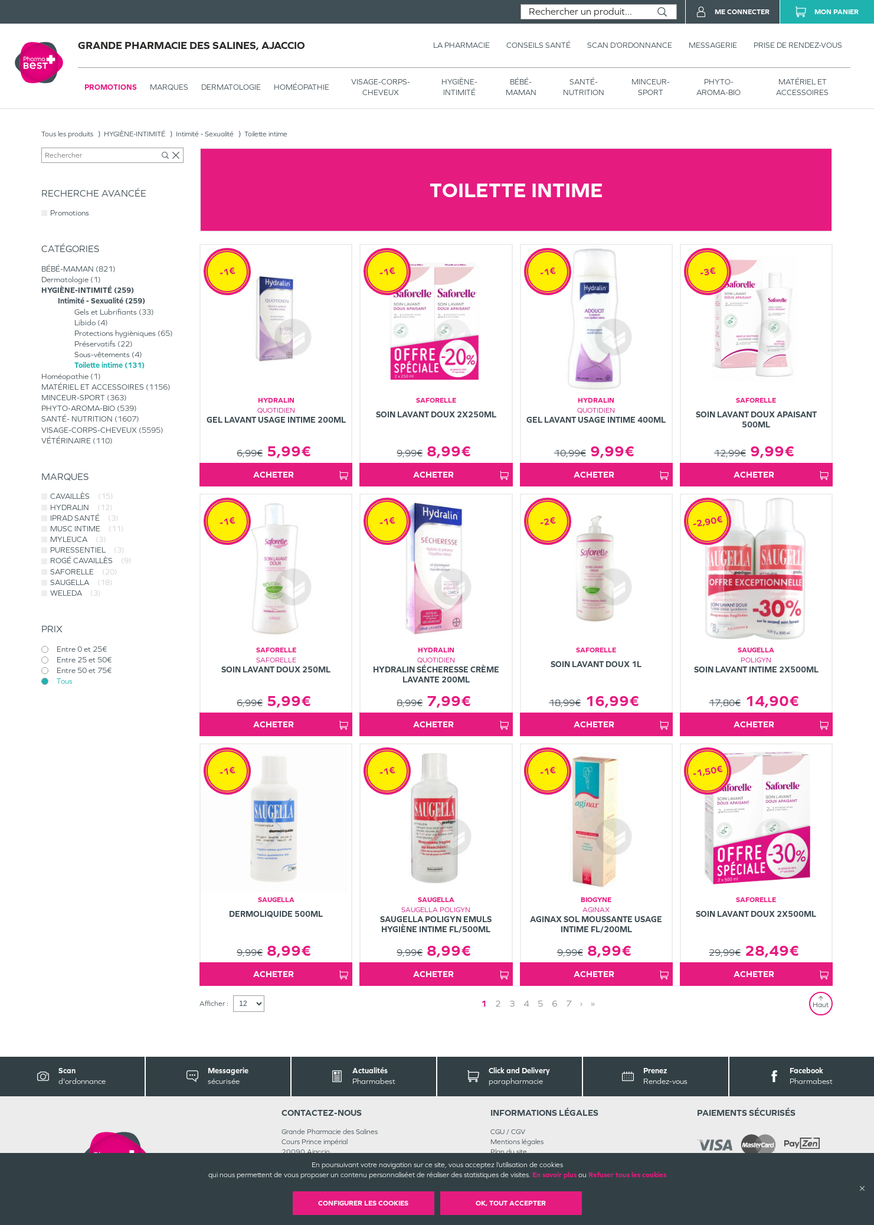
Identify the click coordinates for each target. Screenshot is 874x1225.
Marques (169, 87)
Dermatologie (231, 87)
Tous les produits (67, 134)
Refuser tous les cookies (627, 1175)
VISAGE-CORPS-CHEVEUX (380, 87)
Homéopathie (301, 87)
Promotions (110, 87)
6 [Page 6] (555, 1003)
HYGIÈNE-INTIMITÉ (459, 87)
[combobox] (584, 12)
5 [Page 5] (541, 1003)
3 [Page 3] (512, 1003)
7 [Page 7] (569, 1003)
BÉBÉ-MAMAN (521, 87)
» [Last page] (593, 1003)
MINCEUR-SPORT (650, 87)
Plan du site (508, 1152)
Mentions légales (517, 1142)
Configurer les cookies (363, 1203)
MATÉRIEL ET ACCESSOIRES (802, 87)
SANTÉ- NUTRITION (583, 87)
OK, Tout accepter (511, 1203)
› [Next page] (581, 1003)
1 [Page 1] (484, 1003)
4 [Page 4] (526, 1003)
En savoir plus (554, 1175)
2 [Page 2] (498, 1003)
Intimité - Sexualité (205, 134)
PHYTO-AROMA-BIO (718, 87)
